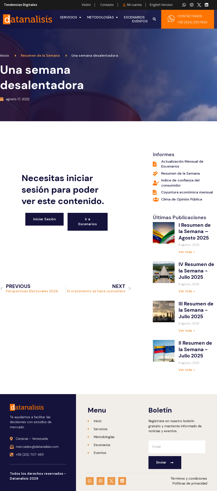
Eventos (140, 21)
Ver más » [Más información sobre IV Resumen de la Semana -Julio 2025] (187, 291)
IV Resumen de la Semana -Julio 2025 (196, 270)
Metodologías (102, 17)
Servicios (70, 17)
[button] (154, 19)
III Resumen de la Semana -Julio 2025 (196, 310)
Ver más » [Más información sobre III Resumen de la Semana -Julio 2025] (187, 330)
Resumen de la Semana (40, 55)
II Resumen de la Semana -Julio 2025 (195, 349)
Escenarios (134, 17)
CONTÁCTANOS (190, 16)
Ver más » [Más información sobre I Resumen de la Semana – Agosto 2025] (187, 252)
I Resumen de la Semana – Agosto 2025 (195, 231)
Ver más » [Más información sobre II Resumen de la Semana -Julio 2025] (187, 370)
